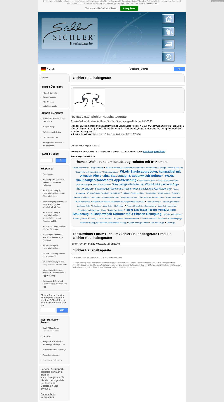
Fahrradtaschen (51, 355)
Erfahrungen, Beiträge (52, 132)
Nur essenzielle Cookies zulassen (101, 8)
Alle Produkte (48, 102)
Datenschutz (152, 3)
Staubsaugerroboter (154, 151)
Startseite (134, 69)
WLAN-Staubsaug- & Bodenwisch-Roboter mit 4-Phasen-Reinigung (54, 193)
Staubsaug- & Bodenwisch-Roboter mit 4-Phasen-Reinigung (54, 182)
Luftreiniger (54, 350)
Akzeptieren (129, 8)
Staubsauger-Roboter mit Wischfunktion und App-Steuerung (53, 237)
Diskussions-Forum (50, 137)
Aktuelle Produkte (50, 93)
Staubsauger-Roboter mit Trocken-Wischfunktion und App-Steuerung (54, 273)
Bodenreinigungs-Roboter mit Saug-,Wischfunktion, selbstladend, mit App (55, 204)
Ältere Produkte (49, 97)
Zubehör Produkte (50, 106)
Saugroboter (48, 174)
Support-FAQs (49, 127)
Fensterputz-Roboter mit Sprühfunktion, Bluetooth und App (55, 284)
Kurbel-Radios (52, 360)
